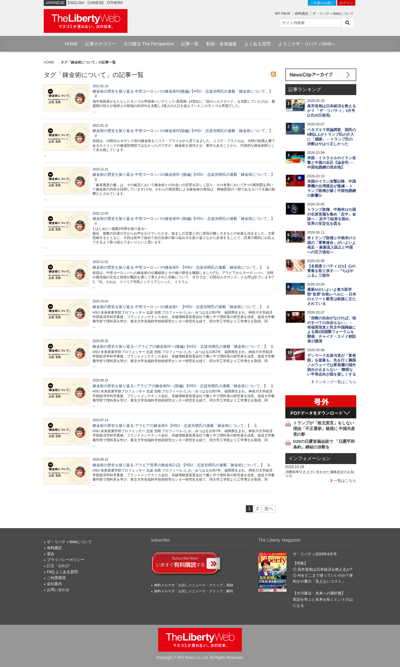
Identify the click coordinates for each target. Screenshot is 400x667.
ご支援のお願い (322, 3)
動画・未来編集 (221, 43)
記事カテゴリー (100, 43)
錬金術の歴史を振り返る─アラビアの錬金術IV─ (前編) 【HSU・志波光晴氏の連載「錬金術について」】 (183, 386)
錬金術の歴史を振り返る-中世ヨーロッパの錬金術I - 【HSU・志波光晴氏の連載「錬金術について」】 (181, 307)
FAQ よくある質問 (62, 572)
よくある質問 (257, 43)
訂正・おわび (58, 565)
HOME (71, 43)
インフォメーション (309, 458)
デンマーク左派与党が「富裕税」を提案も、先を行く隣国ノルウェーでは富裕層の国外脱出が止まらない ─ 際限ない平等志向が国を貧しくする (331, 365)
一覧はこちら (343, 480)
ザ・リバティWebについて (333, 13)
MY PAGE (282, 13)
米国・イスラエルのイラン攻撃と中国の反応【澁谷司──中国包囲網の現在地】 (331, 162)
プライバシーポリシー (65, 560)
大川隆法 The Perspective (148, 43)
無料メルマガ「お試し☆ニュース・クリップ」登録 (193, 585)
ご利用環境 (56, 578)
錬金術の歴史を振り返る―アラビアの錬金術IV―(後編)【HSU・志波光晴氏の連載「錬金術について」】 (183, 346)
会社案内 (54, 584)
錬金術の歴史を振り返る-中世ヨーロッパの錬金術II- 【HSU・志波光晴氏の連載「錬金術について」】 (181, 267)
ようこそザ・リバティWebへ (306, 43)
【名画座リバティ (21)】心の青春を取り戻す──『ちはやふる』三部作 (331, 270)
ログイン (346, 3)
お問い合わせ (58, 590)
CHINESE (96, 3)
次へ (268, 508)
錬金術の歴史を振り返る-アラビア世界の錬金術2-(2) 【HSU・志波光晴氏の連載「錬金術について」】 (182, 465)
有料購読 (301, 13)
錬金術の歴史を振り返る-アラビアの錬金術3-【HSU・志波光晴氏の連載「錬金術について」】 (175, 425)
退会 (50, 554)
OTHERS (115, 3)
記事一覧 (190, 43)
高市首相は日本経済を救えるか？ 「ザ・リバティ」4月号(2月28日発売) (331, 110)
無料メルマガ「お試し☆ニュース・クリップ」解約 (193, 591)
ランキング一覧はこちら (334, 382)
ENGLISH (76, 3)
